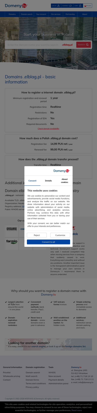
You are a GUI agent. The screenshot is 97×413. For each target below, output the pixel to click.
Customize (60, 235)
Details (48, 180)
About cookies (64, 180)
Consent (32, 180)
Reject (37, 235)
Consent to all (48, 242)
